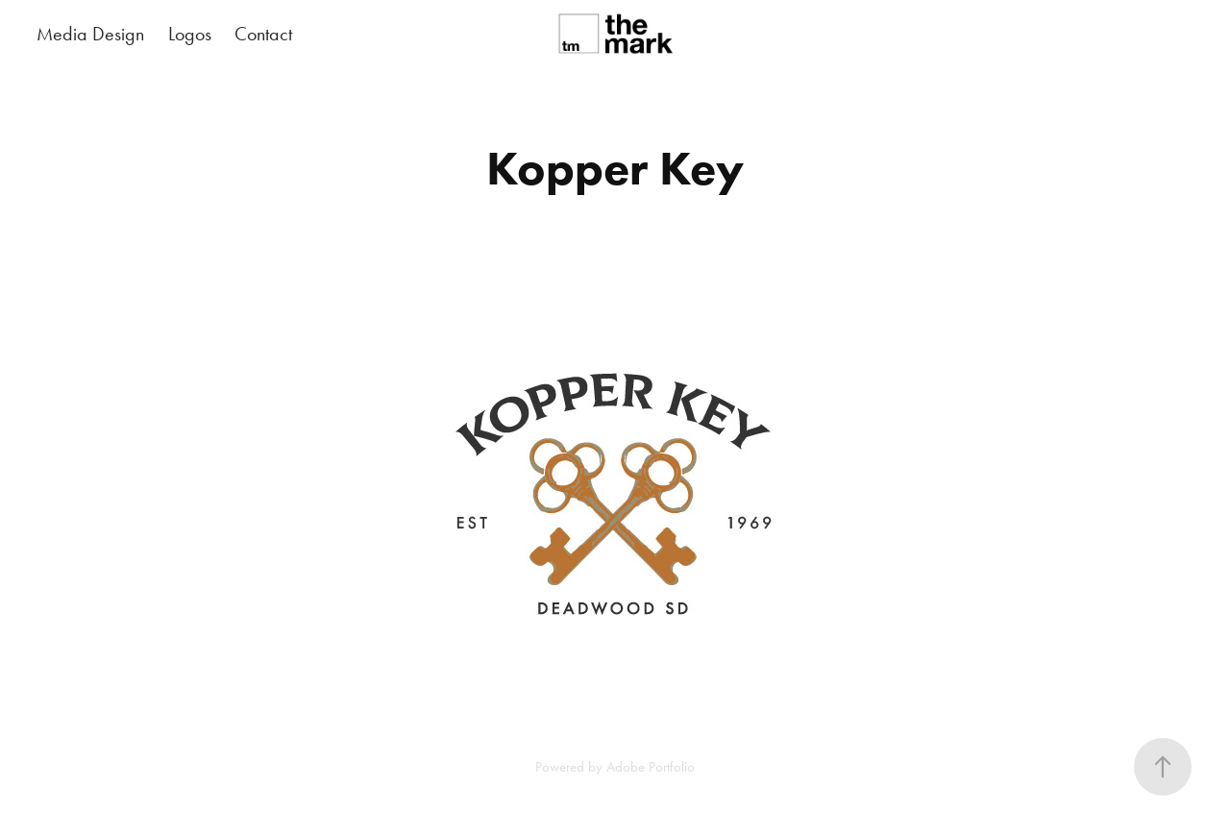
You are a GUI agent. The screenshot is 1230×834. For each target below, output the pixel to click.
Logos (189, 33)
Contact (263, 33)
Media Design (90, 33)
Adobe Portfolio (650, 766)
